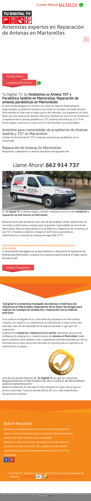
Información (51, 495)
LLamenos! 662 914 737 (19, 82)
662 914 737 (68, 5)
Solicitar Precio (15, 76)
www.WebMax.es (28, 476)
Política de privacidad (71, 476)
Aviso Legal (54, 476)
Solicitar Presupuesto (18, 267)
